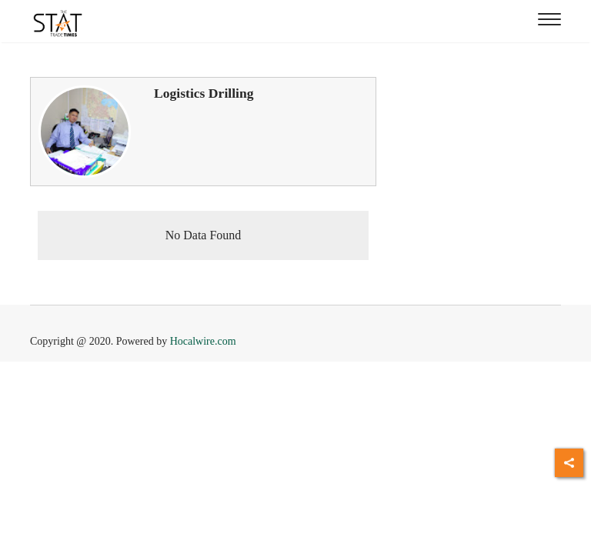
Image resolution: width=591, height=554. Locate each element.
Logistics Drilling (204, 93)
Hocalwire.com (203, 341)
